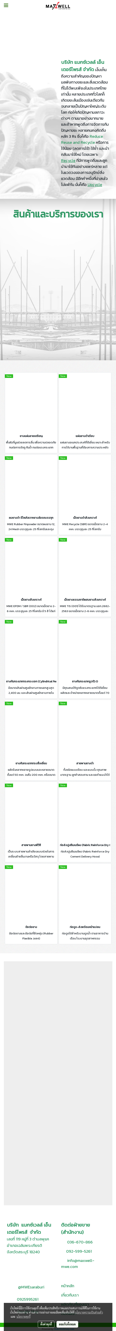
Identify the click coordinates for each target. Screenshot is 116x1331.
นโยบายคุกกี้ (23, 1316)
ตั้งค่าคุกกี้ (46, 1324)
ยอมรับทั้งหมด (67, 1324)
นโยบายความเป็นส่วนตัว (89, 1312)
